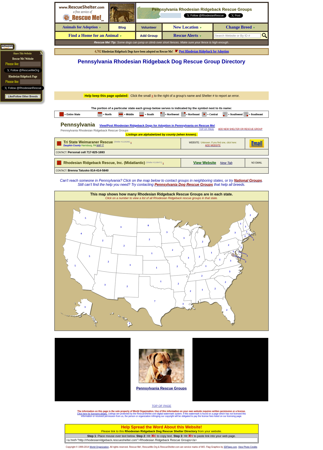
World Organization (99, 447)
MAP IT (100, 145)
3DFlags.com (230, 447)
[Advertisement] (161, 77)
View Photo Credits (247, 447)
